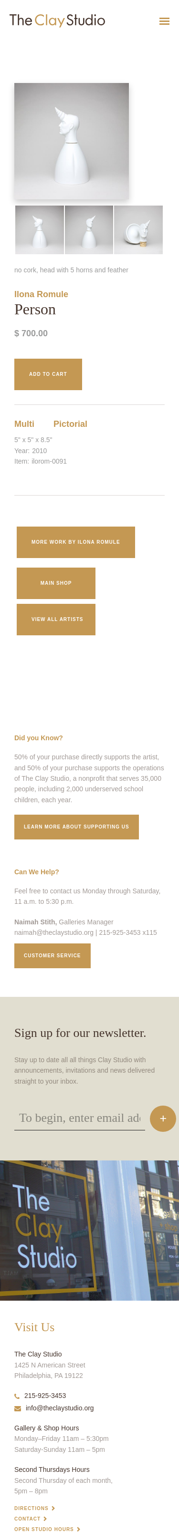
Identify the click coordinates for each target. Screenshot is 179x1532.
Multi (24, 424)
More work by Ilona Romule (76, 542)
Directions (31, 1508)
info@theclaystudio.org (54, 1408)
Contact (27, 1519)
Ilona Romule (41, 294)
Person (6, 44)
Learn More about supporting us (76, 826)
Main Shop (56, 583)
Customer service (52, 955)
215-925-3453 (40, 1395)
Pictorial (70, 424)
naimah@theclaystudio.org (54, 932)
